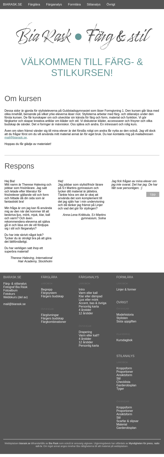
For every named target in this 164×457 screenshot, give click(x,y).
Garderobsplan (126, 385)
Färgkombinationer (53, 321)
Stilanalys (94, 4)
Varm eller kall (88, 292)
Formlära (74, 4)
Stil (118, 378)
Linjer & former (126, 289)
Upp (153, 194)
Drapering (85, 332)
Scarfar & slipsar (127, 421)
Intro (82, 289)
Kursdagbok (124, 340)
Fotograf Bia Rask (15, 287)
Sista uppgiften (126, 321)
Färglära (34, 4)
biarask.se (24, 443)
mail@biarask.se (16, 137)
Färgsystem (49, 292)
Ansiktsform (124, 375)
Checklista (123, 381)
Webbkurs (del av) (15, 297)
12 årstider (86, 313)
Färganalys (54, 4)
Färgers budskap (52, 296)
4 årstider (85, 309)
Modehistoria (125, 314)
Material (121, 424)
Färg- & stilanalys (15, 283)
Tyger (120, 388)
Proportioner (124, 371)
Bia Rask (53, 443)
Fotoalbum (10, 290)
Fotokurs (9, 293)
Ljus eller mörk (88, 299)
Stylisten (122, 318)
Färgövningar (50, 315)
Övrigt (111, 4)
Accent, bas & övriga (92, 303)
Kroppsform (124, 368)
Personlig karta (89, 306)
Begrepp (46, 289)
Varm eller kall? (89, 335)
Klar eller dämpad (90, 296)
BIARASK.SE (12, 4)
